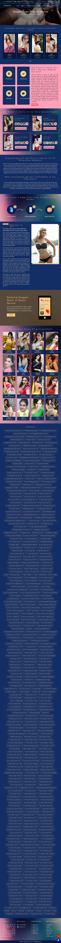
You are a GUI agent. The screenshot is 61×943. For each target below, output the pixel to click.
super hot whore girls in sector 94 (44, 625)
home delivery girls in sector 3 (31, 757)
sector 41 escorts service (33, 586)
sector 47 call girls (45, 586)
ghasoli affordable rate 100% (48, 511)
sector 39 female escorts (49, 583)
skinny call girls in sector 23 (31, 862)
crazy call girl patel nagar (15, 706)
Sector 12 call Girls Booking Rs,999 (30, 649)
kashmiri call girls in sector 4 (15, 781)
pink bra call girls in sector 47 (45, 817)
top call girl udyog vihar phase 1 (15, 886)
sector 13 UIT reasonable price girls (12, 574)
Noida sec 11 (34, 932)
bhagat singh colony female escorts (49, 448)
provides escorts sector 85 (46, 559)
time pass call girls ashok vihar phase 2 (45, 883)
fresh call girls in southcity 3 (46, 742)
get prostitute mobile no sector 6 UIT (31, 511)
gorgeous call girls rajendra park (15, 751)
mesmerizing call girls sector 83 (46, 796)
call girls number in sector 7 (16, 694)
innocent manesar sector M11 (32, 772)
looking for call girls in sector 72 (30, 535)
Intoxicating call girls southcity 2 (49, 772)
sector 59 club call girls (45, 700)
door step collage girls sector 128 (31, 481)
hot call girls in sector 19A (33, 523)
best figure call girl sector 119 (45, 445)
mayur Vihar (21, 910)
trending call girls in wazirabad (45, 889)
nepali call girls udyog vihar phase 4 (15, 808)
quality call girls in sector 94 (31, 832)
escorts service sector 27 (16, 502)
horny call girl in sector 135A (49, 520)
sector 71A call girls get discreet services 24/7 (30, 592)
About (23, 5)
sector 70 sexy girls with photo (11, 592)
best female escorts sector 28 (29, 445)
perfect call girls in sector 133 (30, 556)
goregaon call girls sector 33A (14, 514)
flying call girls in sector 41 (45, 736)
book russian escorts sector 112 (46, 454)
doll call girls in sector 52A (46, 718)
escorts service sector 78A (30, 502)
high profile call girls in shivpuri (46, 754)
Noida (54, 910)
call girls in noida (36, 691)
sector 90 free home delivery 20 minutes (30, 598)
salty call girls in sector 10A (29, 847)
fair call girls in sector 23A (46, 727)
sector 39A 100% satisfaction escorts (14, 583)
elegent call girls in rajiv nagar (46, 721)
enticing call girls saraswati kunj (16, 727)
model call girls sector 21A (16, 547)
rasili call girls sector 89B (45, 832)
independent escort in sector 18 (11, 532)
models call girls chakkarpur (30, 802)
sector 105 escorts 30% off (48, 607)
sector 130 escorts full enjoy (27, 616)
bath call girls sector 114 (29, 664)
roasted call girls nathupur (15, 841)
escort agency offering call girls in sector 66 (17, 490)
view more (9, 57)
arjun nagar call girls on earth (30, 658)
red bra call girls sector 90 (47, 835)
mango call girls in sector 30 (45, 793)
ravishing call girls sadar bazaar (15, 835)
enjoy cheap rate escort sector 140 (43, 484)
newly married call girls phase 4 (32, 808)
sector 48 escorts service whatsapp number (17, 589)
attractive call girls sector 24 (17, 439)
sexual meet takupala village (32, 622)
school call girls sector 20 (46, 850)
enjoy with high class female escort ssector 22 (31, 487)
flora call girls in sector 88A (30, 736)
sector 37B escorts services (16, 580)
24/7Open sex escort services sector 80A (14, 436)
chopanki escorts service (48, 475)
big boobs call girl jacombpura (30, 670)
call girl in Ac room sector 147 (48, 457)
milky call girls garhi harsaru (47, 799)
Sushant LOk (52, 907)
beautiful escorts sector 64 (10, 442)
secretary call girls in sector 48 (30, 853)
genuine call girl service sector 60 (13, 511)
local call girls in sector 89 (11, 787)
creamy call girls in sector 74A (45, 706)
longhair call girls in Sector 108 (26, 787)
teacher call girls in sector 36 (44, 877)
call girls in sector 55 (31, 439)
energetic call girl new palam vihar (46, 724)
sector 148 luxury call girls (13, 619)
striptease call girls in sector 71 (15, 871)
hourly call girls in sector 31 (47, 763)
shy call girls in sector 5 (31, 859)
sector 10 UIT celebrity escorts (16, 571)
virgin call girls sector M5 (31, 898)
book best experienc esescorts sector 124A (31, 451)
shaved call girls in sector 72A (45, 856)
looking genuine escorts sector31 (47, 535)
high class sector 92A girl (26, 517)
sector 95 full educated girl (11, 604)
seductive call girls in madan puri (46, 853)
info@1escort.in (21, 927)
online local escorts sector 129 (17, 553)
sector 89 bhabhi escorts (13, 598)
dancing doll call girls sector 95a (19, 712)
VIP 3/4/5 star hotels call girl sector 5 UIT (39, 640)
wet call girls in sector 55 (31, 901)
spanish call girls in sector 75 (16, 868)
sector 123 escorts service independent (45, 613)
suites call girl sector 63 (29, 625)
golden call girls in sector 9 (45, 748)
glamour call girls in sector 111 (30, 748)
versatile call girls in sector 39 (16, 895)
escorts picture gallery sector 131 (29, 499)
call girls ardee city (28, 679)
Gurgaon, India (29, 1)
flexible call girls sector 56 (16, 736)
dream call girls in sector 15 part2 (15, 721)
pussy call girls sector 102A (16, 832)
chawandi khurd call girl (43, 469)
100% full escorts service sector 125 (13, 430)
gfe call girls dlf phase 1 (15, 748)
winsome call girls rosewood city (43, 904)
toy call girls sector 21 (14, 889)
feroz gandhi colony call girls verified (17, 733)
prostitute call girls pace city (46, 826)
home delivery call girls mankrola (15, 757)
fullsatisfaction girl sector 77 (28, 508)
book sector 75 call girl (11, 457)
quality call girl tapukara (13, 562)
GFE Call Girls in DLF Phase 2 (49, 688)
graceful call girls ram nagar (31, 751)
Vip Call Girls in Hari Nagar (13, 649)
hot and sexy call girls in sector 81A (17, 523)
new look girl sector (30, 550)
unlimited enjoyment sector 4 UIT (33, 631)
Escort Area (26, 14)
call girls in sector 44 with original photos (17, 466)
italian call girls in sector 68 (15, 775)
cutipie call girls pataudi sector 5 (46, 709)
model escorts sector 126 (30, 547)
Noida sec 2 (34, 930)
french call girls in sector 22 (31, 742)
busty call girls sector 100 (30, 685)
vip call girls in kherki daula (46, 895)
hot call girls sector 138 (46, 523)
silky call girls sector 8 (44, 859)
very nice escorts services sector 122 (45, 637)
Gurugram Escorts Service (36, 913)
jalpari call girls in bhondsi (30, 775)
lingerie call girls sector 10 (45, 784)
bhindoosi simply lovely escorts (12, 451)
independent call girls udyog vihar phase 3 (14, 772)
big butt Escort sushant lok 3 (46, 670)
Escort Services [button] (30, 5)
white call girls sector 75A (45, 901)
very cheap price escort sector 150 (47, 634)
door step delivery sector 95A (48, 481)
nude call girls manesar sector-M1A (15, 811)
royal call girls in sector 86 (12, 844)
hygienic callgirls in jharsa (47, 766)
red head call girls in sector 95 (13, 838)
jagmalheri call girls (25, 532)
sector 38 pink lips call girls (45, 580)
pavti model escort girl (45, 553)
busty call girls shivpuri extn (44, 685)
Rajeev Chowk (30, 910)
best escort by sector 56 (14, 445)
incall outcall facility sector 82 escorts (38, 526)
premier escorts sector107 (15, 559)
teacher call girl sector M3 (30, 877)
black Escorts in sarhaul (44, 673)
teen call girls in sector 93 (32, 880)
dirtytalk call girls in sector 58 (15, 718)
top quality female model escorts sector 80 (14, 631)
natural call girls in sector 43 (29, 805)
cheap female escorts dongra (47, 472)
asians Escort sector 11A (45, 658)
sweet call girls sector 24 (15, 874)
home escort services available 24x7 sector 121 (15, 520)
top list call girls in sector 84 (31, 886)
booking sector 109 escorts (30, 454)
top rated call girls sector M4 (46, 886)
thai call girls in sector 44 (13, 883)
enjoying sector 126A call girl (12, 487)
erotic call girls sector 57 (31, 727)
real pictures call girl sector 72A (16, 565)
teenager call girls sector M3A (16, 880)
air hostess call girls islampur (46, 652)
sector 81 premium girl (46, 595)
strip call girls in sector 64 (45, 868)
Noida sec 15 (34, 924)
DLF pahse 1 (39, 910)
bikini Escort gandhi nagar (31, 673)
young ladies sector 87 (30, 646)
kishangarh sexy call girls (51, 532)
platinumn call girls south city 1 (31, 820)
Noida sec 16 (34, 926)
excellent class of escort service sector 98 (31, 505)
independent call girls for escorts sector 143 (22, 529)
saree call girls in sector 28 (15, 850)
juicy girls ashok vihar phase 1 (45, 778)
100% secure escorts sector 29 (20, 433)
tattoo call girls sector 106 (16, 877)
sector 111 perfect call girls (32, 610)
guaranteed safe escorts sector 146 (31, 514)
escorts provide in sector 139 (46, 499)
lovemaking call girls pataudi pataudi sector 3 (46, 787)
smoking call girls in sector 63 (31, 865)
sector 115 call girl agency (13, 613)
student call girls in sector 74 (31, 871)
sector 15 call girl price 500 (40, 574)
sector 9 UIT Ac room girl (46, 568)
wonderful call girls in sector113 (16, 646)
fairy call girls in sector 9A (14, 730)
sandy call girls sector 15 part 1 (45, 847)
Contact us (53, 5)
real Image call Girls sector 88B (32, 835)
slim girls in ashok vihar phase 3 (15, 865)
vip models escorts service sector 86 (13, 643)
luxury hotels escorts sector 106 (30, 541)
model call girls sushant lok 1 (15, 802)
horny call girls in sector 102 (47, 757)
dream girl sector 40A (15, 484)
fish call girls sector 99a (46, 733)
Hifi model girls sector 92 (12, 517)
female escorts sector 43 (49, 505)
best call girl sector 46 (37, 442)
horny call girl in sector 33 (35, 520)
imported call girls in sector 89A (14, 769)
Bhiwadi (7, 910)
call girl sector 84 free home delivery (32, 460)
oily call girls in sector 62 (14, 814)
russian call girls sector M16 (48, 844)
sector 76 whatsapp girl (15, 595)
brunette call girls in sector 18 (30, 682)
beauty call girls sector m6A (44, 667)
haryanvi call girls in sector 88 (14, 754)
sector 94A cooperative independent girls (47, 601)
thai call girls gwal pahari (45, 880)
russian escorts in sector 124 (15, 568)
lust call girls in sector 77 (31, 790)
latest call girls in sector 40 (16, 784)
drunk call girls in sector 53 (31, 721)
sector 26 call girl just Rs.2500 (15, 577)
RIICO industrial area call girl (32, 565)
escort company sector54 (48, 490)
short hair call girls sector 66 (17, 859)
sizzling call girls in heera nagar (16, 862)
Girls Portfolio (46, 5)
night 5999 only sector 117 (43, 550)
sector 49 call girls (34, 589)
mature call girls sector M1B (29, 796)
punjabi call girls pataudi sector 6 (46, 829)
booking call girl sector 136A (49, 451)
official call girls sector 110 (47, 811)
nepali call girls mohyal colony (45, 805)
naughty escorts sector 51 (17, 550)
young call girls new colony (25, 907)
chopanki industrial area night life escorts (14, 478)
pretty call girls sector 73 (46, 823)
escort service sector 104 (16, 496)
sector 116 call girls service (27, 613)
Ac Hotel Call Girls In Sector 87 (45, 646)
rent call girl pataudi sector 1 (47, 838)
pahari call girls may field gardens (45, 814)
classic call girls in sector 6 (31, 700)
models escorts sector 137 (45, 547)
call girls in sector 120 (33, 466)
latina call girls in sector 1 (31, 784)
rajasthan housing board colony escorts (30, 562)
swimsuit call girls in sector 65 (30, 874)
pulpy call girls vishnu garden (30, 829)
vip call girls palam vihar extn (16, 898)
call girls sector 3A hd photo (15, 697)
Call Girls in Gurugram (50, 913)
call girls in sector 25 (29, 463)
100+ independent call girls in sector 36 (39, 433)
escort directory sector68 (16, 493)
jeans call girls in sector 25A (15, 778)
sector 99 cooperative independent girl (47, 604)
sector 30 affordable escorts (30, 577)
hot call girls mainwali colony (13, 760)
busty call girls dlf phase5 (16, 685)
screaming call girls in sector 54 (14, 853)
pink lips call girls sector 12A (15, 820)
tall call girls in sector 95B (45, 874)
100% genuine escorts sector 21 (31, 430)
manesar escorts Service (20, 128)
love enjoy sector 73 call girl (16, 538)
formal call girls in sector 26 (45, 739)
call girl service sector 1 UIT (48, 460)
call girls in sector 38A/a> (42, 463)
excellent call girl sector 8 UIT (13, 505)
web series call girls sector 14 (16, 901)
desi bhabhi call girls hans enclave (16, 715)
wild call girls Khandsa (28, 904)
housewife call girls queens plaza (15, 766)
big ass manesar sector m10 (14, 670)
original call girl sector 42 (32, 553)
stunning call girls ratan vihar (46, 871)
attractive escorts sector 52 (44, 439)
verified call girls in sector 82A (13, 634)
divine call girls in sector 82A (31, 718)
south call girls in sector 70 (47, 865)
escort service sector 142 (30, 496)
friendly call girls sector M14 (13, 745)
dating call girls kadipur (34, 712)
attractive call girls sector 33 (30, 661)
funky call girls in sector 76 (47, 745)
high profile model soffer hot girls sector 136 (44, 517)
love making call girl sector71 (31, 538)
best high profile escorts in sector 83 (12, 448)
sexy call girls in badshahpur (15, 856)
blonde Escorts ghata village (47, 676)
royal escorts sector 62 (46, 565)
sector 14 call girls (27, 574)
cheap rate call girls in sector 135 (32, 475)
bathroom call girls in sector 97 (44, 664)
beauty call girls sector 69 (30, 667)
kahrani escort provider (37, 532)
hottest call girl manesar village (15, 763)
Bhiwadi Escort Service (49, 147)
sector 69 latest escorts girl (47, 589)
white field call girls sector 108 (31, 643)
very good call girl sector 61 (14, 637)
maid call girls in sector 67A (15, 793)
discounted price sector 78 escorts (14, 481)
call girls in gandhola (17, 463)
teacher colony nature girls (17, 628)
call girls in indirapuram (24, 691)
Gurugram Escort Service (20, 147)
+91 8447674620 (8, 1)
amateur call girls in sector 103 (29, 655)
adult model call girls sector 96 (15, 652)
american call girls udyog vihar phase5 (46, 655)
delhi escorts (45, 712)
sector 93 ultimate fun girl (30, 601)
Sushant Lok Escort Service (50, 128)
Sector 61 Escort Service (35, 14)
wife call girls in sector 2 (15, 904)
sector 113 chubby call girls (16, 700)
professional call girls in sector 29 (30, 826)
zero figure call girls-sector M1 (40, 907)
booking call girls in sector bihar (14, 454)
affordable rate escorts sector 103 (34, 436)
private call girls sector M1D (14, 826)
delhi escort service (30, 478)
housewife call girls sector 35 (32, 766)
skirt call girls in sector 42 (46, 862)
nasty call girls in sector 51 (15, 805)
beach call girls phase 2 (16, 667)
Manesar (13, 910)
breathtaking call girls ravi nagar (43, 679)
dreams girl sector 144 (27, 484)
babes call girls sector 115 (15, 664)
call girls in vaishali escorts (48, 691)
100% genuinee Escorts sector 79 (48, 430)
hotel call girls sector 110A (48, 760)
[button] (29, 61)
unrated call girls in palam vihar (30, 892)
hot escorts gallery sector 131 (21, 526)
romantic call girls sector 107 (45, 841)
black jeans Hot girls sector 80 (31, 676)
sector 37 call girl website (31, 580)
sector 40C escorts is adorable (18, 586)
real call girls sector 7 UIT (47, 562)
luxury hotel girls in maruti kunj (46, 790)
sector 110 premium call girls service (15, 610)
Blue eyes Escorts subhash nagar (14, 676)
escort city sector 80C (34, 490)
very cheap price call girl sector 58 (29, 634)
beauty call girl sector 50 (24, 442)
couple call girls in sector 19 (45, 703)
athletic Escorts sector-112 (16, 661)
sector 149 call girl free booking (28, 619)
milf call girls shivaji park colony (31, 799)
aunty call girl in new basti (45, 661)
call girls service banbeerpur (18, 469)
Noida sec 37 (34, 933)
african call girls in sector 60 (30, 652)
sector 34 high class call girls (46, 577)
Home (19, 5)
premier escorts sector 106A (45, 556)
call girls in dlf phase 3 (11, 691)
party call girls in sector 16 (30, 817)
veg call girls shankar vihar (46, 892)
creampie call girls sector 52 (29, 706)
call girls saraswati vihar (16, 679)
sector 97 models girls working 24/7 (28, 604)
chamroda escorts (31, 469)
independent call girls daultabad (30, 769)
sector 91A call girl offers (47, 598)
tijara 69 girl (29, 628)
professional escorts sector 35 (30, 559)
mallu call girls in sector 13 (30, 793)
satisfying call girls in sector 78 (31, 850)
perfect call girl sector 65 (15, 556)
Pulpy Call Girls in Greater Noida (14, 724)
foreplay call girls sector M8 (31, 739)
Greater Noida (9, 913)
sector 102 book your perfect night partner (30, 607)
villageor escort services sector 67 (20, 640)
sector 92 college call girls (15, 703)
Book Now (35, 104)
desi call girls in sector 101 (32, 715)
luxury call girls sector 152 (15, 541)
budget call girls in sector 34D (45, 682)
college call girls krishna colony (30, 703)
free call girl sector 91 (15, 508)
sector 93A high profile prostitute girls (13, 601)
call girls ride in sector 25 (45, 694)
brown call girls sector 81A (15, 682)
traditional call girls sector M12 (29, 889)
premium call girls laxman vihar (31, 823)
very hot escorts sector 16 (28, 637)
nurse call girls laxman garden (32, 811)
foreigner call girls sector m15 (15, 739)
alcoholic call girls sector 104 (12, 655)
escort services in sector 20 (44, 496)
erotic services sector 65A (50, 487)
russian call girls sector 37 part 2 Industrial (30, 844)
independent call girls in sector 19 (41, 529)
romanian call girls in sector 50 (30, 841)
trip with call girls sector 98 (15, 892)
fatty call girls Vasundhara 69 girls (45, 730)
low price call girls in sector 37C (15, 790)
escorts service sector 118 (45, 502)
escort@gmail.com (19, 1)
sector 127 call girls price (13, 616)
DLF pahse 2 (47, 910)
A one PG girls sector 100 (50, 436)
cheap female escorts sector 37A (15, 475)
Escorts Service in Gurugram (21, 913)
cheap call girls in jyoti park (45, 697)
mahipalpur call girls (14, 544)
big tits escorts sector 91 (17, 673)
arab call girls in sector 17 (16, 658)
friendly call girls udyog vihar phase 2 (30, 745)
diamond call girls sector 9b (46, 715)
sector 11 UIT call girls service (32, 571)
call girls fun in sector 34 (24, 688)
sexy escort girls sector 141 (15, 625)
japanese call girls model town (45, 775)
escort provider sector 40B (30, 493)
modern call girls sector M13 (45, 802)
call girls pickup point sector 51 (48, 466)
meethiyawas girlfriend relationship (29, 544)
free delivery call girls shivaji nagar (15, 742)
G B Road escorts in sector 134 (44, 508)
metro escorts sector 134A (45, 544)
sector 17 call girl (52, 574)
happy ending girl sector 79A (47, 514)
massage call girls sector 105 (14, 796)
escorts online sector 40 (14, 499)
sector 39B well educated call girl (33, 583)
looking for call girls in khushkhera (13, 535)
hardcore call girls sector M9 (46, 751)
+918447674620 (21, 925)
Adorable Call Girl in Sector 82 (47, 649)
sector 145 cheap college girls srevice (45, 616)
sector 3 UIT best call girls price (31, 568)
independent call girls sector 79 (47, 769)
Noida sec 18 (34, 927)
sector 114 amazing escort (47, 610)
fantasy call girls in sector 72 (28, 730)
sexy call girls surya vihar (30, 856)
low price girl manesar (46, 538)
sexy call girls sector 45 (46, 622)
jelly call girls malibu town (30, 778)
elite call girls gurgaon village (30, 724)
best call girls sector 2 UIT (51, 442)
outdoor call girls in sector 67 (28, 814)
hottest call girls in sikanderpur (31, 763)
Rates (39, 5)
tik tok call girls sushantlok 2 (27, 883)
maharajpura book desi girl (46, 541)
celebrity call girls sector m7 (30, 697)
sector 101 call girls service (12, 607)
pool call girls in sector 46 (46, 820)
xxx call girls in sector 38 (11, 907)
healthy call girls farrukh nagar (30, 754)
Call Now (11, 315)
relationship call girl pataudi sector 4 (31, 838)
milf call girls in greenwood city (15, 799)
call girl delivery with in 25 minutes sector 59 (29, 457)
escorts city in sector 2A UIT (44, 493)
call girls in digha (37, 688)
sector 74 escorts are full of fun (50, 592)
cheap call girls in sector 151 (31, 472)
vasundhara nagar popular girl (50, 631)
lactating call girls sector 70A (45, 781)
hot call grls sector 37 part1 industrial (31, 760)
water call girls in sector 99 (45, 898)
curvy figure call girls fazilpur (14, 709)
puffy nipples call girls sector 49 (14, 829)
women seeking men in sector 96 (47, 643)
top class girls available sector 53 (41, 628)
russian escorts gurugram (15, 847)
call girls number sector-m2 (31, 694)
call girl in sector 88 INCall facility (13, 460)
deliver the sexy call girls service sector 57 (46, 478)
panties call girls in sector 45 (15, 817)
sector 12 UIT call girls (46, 571)
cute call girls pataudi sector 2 (30, 709)
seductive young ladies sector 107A (46, 619)
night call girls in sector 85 (48, 808)
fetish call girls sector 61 (33, 733)
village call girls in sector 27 (31, 895)
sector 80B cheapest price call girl (30, 595)
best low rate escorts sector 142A (30, 448)
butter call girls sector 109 (11, 688)
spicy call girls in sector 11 (31, 868)
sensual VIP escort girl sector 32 (16, 622)
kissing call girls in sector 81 (30, 781)
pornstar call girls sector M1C (15, 823)
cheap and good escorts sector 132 (15, 472)
